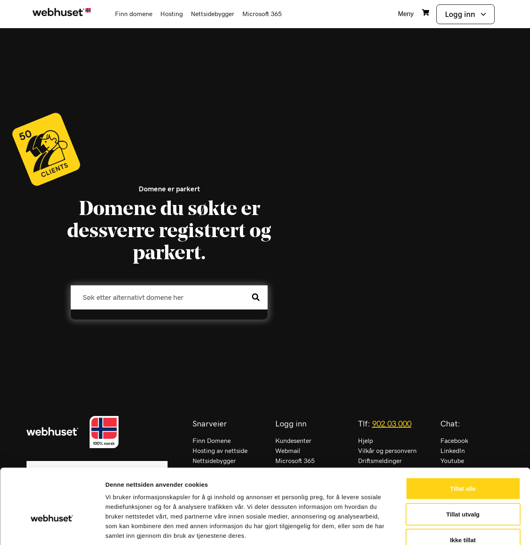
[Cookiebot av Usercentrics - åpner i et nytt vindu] (52, 529)
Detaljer (428, 529)
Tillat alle (463, 440)
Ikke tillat (463, 492)
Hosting (171, 14)
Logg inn (460, 14)
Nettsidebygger (212, 14)
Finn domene (133, 14)
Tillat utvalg (462, 466)
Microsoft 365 (262, 14)
